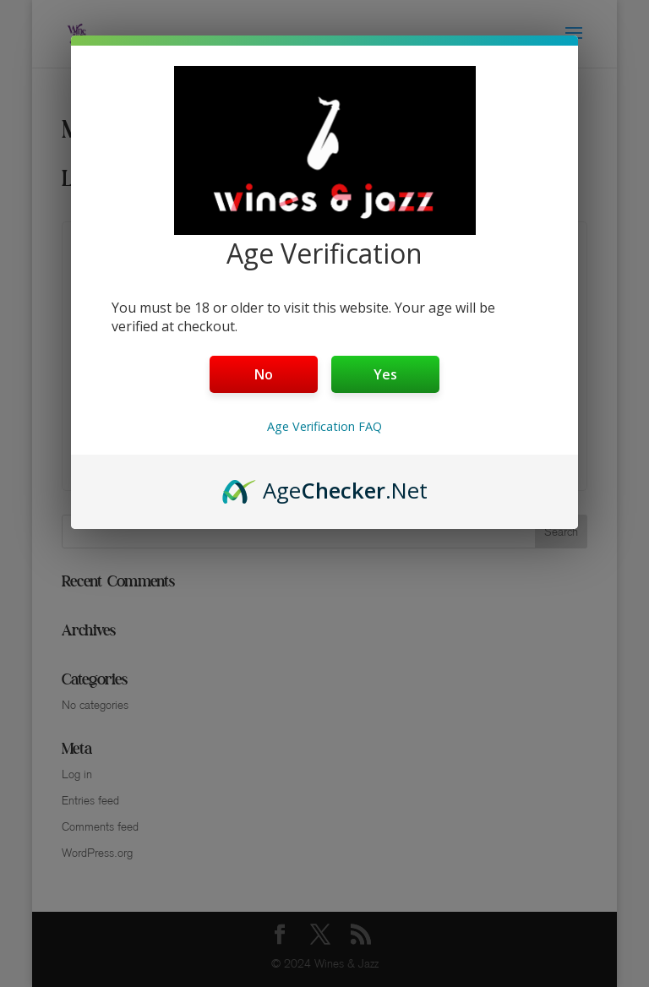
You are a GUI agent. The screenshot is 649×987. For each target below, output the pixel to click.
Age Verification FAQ (324, 426)
